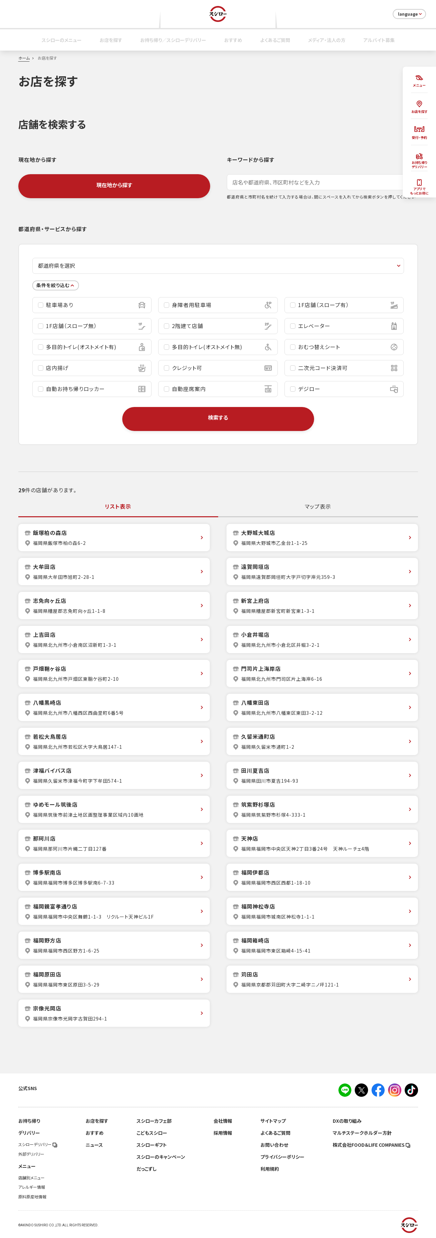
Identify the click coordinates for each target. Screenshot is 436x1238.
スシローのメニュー (62, 40)
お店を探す (111, 40)
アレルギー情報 (31, 1187)
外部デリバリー (31, 1154)
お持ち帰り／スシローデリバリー (173, 40)
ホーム (24, 58)
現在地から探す (114, 185)
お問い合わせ (274, 1144)
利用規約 (269, 1168)
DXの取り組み (347, 1120)
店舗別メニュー (31, 1178)
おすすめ (233, 40)
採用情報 (223, 1132)
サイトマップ (273, 1120)
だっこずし (147, 1168)
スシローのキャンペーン (161, 1156)
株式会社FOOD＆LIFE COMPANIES (371, 1144)
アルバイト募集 (379, 40)
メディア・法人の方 (326, 40)
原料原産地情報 (32, 1197)
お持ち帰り (29, 1120)
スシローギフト (152, 1144)
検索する (218, 417)
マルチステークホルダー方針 (362, 1132)
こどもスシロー (152, 1132)
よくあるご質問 (275, 40)
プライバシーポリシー (282, 1156)
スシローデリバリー (37, 1144)
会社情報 (223, 1120)
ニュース (94, 1144)
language (410, 14)
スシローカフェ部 (154, 1120)
